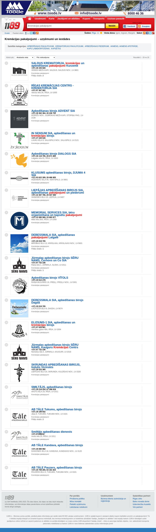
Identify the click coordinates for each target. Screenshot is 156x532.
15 (6, 364)
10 (6, 258)
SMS (26, 33)
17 (6, 409)
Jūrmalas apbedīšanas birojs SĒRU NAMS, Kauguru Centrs (54, 346)
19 (6, 445)
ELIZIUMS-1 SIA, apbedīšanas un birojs (53, 324)
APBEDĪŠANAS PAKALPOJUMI (40, 46)
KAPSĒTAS (56, 49)
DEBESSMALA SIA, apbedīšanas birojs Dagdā (57, 301)
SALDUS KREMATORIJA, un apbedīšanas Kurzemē (57, 64)
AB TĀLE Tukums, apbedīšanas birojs (56, 409)
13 (6, 322)
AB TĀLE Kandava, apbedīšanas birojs (57, 445)
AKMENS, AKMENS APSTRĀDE (124, 46)
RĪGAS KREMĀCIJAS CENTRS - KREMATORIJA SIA (52, 87)
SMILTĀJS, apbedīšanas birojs (51, 387)
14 (6, 345)
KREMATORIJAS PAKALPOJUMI (69, 46)
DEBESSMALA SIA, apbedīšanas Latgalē (53, 236)
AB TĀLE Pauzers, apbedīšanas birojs (56, 467)
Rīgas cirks (137, 499)
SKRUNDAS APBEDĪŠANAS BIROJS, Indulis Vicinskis (55, 366)
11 (6, 278)
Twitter (31, 33)
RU (10, 19)
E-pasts (28, 33)
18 (6, 432)
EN (14, 19)
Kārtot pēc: (10, 57)
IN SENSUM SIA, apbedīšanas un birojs (53, 134)
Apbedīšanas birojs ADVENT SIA (53, 110)
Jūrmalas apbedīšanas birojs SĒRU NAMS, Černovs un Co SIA (54, 259)
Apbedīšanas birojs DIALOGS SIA (53, 153)
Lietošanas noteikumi (78, 507)
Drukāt (7, 33)
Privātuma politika (77, 499)
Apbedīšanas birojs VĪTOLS (49, 277)
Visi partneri (138, 507)
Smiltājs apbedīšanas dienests (51, 431)
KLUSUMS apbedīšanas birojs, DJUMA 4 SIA (58, 174)
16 (6, 387)
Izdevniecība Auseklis (142, 504)
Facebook (34, 33)
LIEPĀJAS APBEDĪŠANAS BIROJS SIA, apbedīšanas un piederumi (57, 191)
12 (6, 300)
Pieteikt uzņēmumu (78, 504)
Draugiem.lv (37, 33)
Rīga (94, 33)
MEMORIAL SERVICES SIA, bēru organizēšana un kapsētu (56, 214)
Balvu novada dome (141, 501)
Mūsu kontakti (75, 501)
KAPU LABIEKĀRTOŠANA (38, 49)
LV (6, 19)
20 (6, 467)
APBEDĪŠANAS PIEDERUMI (97, 46)
